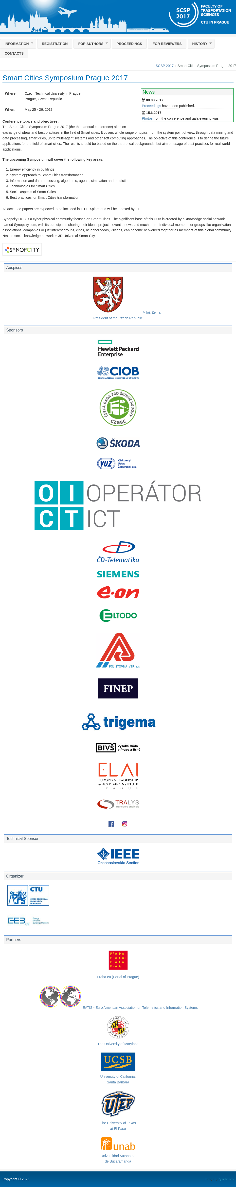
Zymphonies (226, 1179)
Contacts (14, 53)
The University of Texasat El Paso (118, 1122)
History (199, 44)
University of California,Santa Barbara (118, 1076)
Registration (55, 44)
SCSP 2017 (165, 66)
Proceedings (129, 44)
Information (17, 44)
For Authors (90, 44)
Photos (147, 118)
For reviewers (167, 44)
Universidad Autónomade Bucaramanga (118, 1155)
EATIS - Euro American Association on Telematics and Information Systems (118, 1008)
